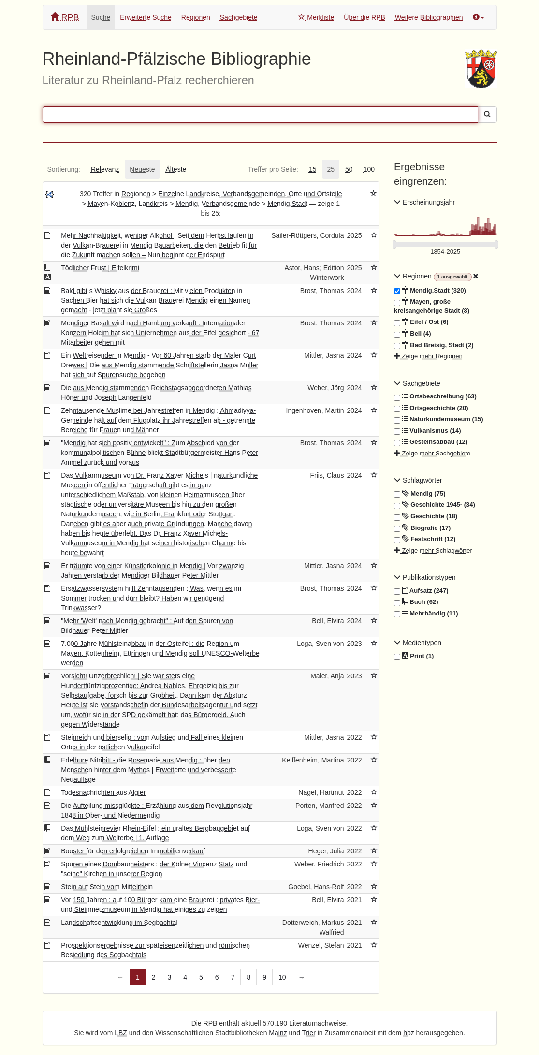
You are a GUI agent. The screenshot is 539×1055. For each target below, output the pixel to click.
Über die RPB (364, 17)
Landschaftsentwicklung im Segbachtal (119, 922)
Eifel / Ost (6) (421, 322)
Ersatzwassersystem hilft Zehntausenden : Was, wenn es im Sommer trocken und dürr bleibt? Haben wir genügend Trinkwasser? (151, 598)
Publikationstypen (425, 577)
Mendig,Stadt (288, 203)
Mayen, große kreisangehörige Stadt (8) (431, 305)
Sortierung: (63, 169)
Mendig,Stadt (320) (430, 290)
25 (331, 169)
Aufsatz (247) (421, 590)
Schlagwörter (418, 480)
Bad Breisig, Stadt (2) (434, 345)
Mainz (278, 1033)
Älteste (176, 169)
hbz (408, 1033)
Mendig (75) (419, 493)
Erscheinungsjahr (424, 202)
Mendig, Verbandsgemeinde (218, 203)
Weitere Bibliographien (429, 17)
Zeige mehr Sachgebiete (432, 453)
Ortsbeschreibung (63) (435, 396)
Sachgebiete (239, 17)
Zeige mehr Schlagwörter (433, 550)
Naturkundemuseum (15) (438, 419)
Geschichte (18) (425, 516)
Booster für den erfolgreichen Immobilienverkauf (133, 851)
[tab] (64, 169)
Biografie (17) (422, 528)
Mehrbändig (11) (426, 613)
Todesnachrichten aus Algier (103, 792)
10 (282, 977)
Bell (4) (412, 333)
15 (313, 169)
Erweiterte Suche (146, 17)
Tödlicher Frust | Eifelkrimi (100, 268)
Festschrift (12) (424, 539)
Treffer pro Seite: (273, 169)
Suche (101, 17)
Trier (309, 1033)
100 (369, 169)
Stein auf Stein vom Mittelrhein (107, 887)
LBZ (121, 1033)
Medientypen (417, 642)
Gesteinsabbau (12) (430, 442)
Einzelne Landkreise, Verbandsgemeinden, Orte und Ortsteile (250, 194)
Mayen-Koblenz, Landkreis (129, 203)
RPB (64, 17)
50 (349, 169)
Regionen (195, 17)
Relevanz (105, 169)
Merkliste (316, 17)
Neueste (142, 169)
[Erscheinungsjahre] (445, 252)
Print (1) (414, 656)
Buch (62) (416, 602)
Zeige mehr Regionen (428, 356)
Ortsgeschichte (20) (431, 408)
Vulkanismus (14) (427, 430)
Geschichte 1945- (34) (434, 504)
